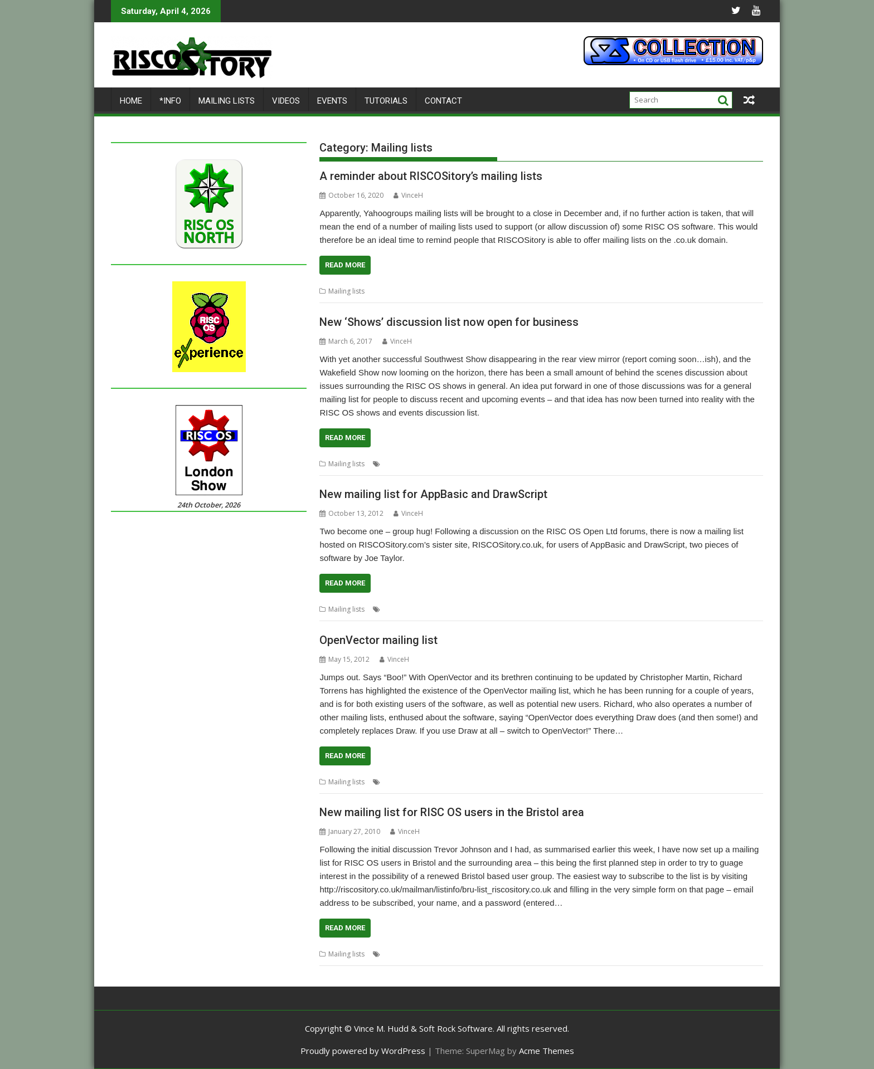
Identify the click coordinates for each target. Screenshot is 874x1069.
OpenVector (443, 782)
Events (332, 101)
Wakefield (500, 463)
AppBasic (398, 609)
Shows (434, 463)
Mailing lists (226, 101)
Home (131, 101)
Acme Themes (546, 1050)
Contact (443, 101)
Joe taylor (472, 609)
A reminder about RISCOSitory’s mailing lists (430, 176)
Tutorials (386, 101)
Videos (286, 101)
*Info (170, 101)
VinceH (408, 195)
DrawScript (434, 609)
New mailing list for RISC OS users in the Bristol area (451, 812)
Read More (345, 265)
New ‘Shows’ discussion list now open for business (449, 322)
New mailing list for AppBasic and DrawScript (433, 494)
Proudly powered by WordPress (362, 1050)
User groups (443, 954)
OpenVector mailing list (378, 640)
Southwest (464, 463)
